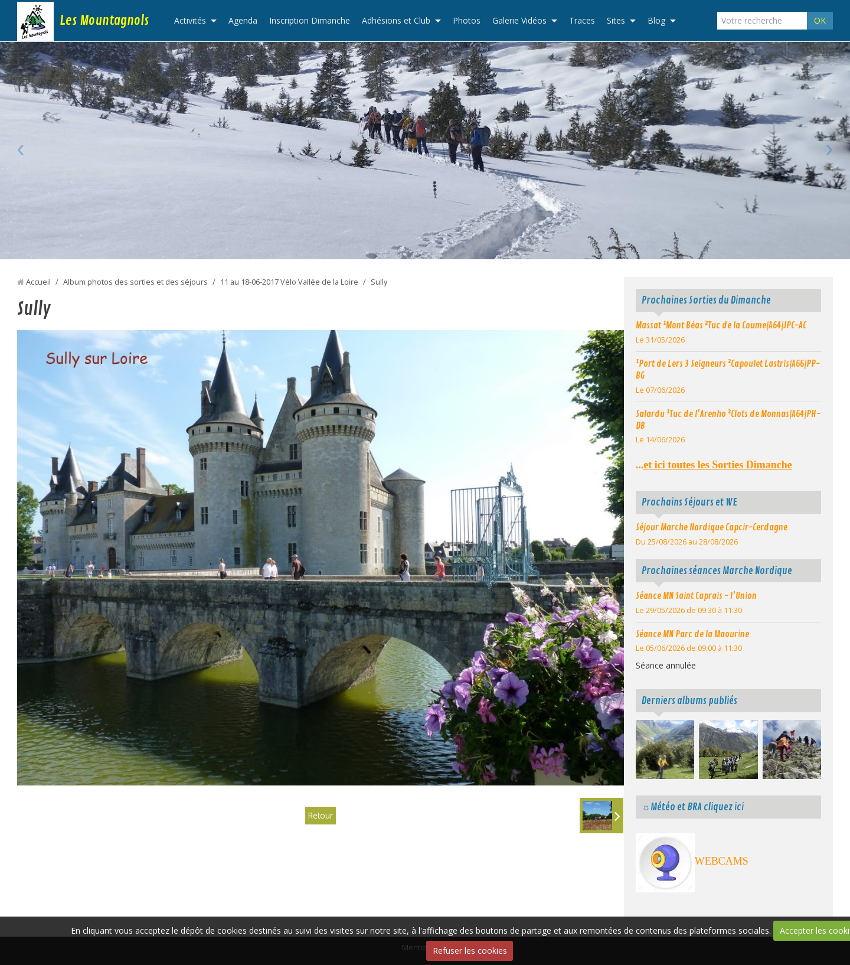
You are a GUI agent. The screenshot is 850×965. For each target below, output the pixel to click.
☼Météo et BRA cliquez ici (693, 807)
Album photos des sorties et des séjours (135, 282)
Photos (466, 20)
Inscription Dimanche (309, 20)
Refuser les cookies (470, 950)
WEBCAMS (721, 861)
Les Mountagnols (104, 20)
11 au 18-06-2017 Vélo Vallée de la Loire (289, 282)
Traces (582, 20)
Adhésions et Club (396, 20)
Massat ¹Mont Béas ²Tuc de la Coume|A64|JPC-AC (721, 325)
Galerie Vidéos (519, 20)
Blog (656, 20)
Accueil (38, 282)
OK (820, 20)
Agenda (242, 20)
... (714, 465)
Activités (190, 20)
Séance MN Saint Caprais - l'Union (696, 596)
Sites (616, 20)
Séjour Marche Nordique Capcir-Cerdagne (711, 527)
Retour (321, 815)
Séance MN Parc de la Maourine (692, 634)
